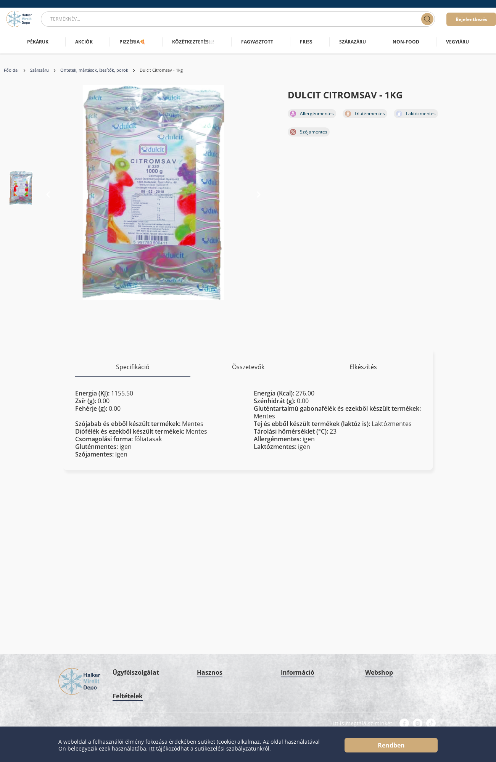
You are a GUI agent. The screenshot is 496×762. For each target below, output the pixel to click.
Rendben (391, 745)
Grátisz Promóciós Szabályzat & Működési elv (314, 623)
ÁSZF (118, 701)
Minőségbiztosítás (300, 605)
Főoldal (11, 70)
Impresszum (294, 564)
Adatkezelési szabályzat (138, 687)
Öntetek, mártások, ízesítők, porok (94, 70)
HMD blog (207, 633)
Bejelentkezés (471, 19)
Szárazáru (39, 70)
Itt (152, 748)
